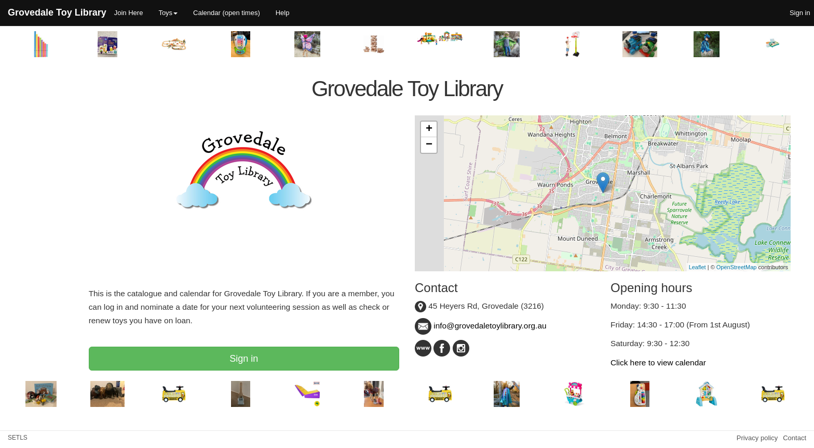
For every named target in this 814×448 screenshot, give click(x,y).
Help (283, 13)
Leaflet (697, 267)
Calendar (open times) (226, 13)
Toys (168, 13)
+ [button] (429, 129)
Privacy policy (757, 438)
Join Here (128, 13)
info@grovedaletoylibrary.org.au (481, 325)
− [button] (429, 145)
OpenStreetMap (736, 267)
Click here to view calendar (658, 362)
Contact (794, 438)
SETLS (18, 437)
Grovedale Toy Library (57, 12)
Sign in (243, 358)
